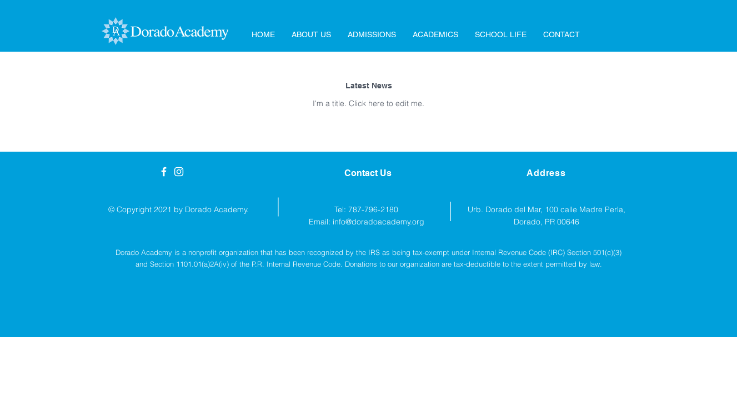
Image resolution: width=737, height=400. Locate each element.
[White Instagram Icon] (179, 172)
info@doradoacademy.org (378, 222)
